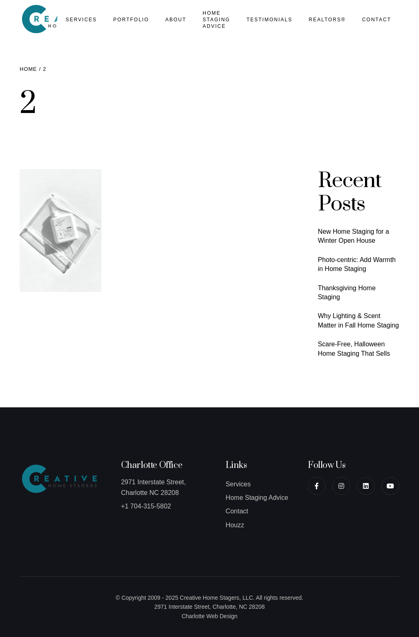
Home (28, 69)
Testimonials (269, 20)
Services (81, 20)
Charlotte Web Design (210, 616)
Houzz (234, 525)
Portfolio (131, 20)
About (175, 20)
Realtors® (327, 20)
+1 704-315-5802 (146, 506)
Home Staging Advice (216, 19)
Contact (376, 20)
